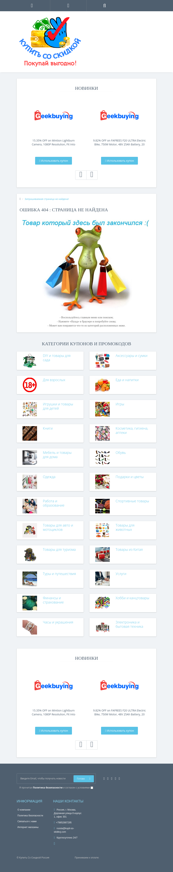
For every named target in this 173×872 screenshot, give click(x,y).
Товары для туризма (59, 549)
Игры (120, 404)
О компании (23, 809)
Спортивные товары (132, 501)
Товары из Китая (129, 549)
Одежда (49, 477)
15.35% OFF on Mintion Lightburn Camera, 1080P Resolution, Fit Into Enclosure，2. (53, 142)
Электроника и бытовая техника (129, 624)
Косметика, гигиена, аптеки (132, 430)
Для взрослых (54, 380)
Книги (48, 428)
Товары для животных (125, 527)
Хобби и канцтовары (132, 598)
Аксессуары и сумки (131, 355)
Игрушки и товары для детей (58, 406)
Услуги (121, 574)
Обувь (121, 452)
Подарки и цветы (130, 477)
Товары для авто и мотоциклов (58, 527)
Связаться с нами (26, 821)
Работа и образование (53, 503)
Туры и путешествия (59, 574)
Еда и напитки (127, 380)
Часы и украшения (58, 622)
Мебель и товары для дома (57, 454)
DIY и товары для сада (57, 357)
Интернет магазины (28, 827)
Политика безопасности (30, 815)
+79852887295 (63, 822)
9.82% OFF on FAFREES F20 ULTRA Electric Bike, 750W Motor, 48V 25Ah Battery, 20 (119, 142)
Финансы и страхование (53, 600)
